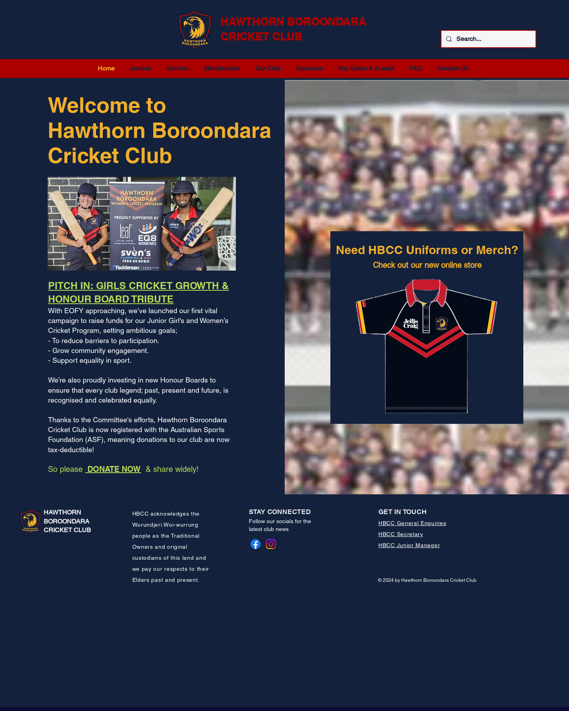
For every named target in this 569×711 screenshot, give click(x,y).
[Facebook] (255, 544)
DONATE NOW (113, 469)
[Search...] (487, 39)
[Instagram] (271, 544)
